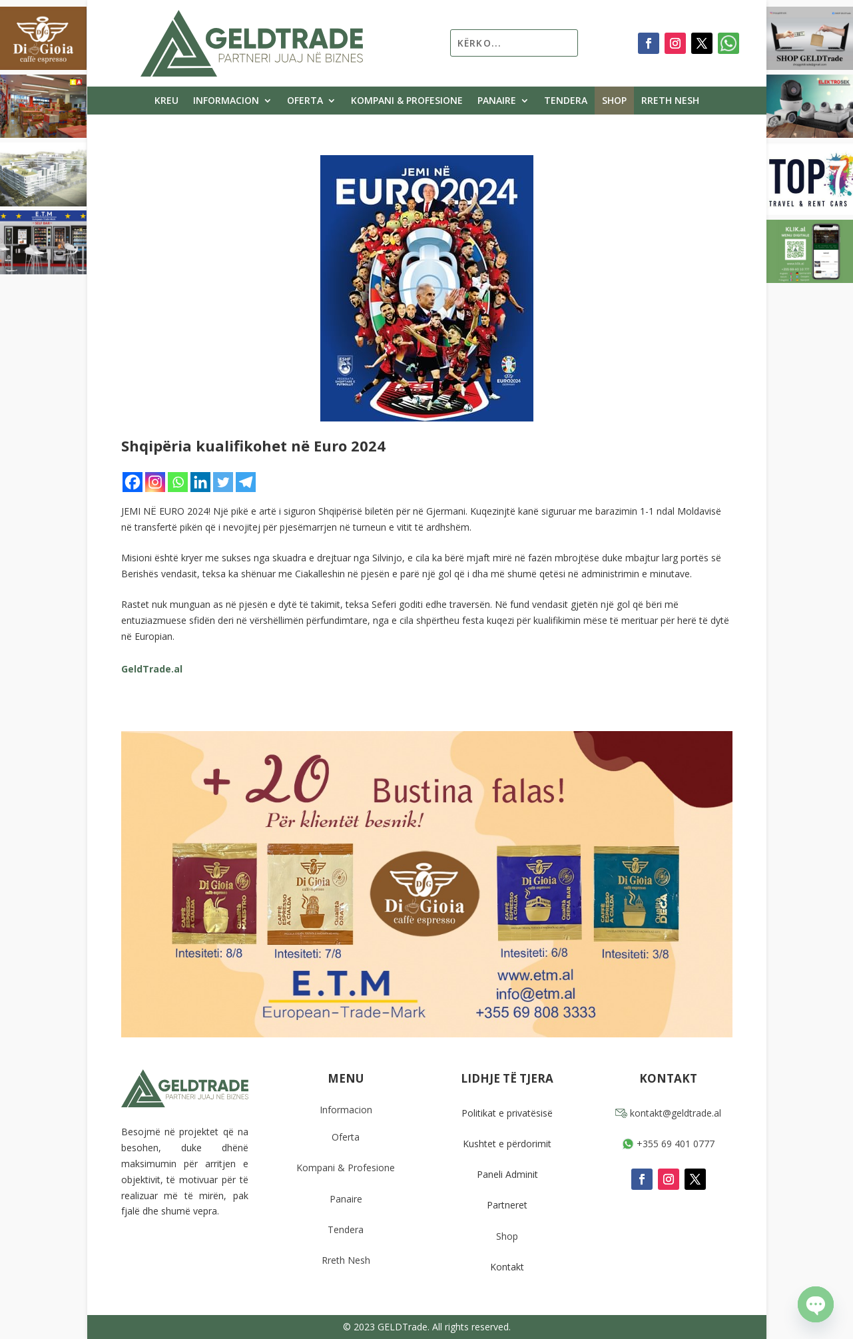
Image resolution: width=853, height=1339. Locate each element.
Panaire (496, 101)
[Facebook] (132, 482)
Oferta (305, 101)
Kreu (166, 101)
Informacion (226, 101)
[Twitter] (223, 482)
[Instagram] (155, 482)
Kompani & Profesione (407, 101)
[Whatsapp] (178, 482)
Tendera (565, 101)
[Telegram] (246, 482)
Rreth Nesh (670, 101)
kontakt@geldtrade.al (668, 1113)
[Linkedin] (200, 482)
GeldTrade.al (151, 669)
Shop (614, 101)
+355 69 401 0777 (668, 1143)
